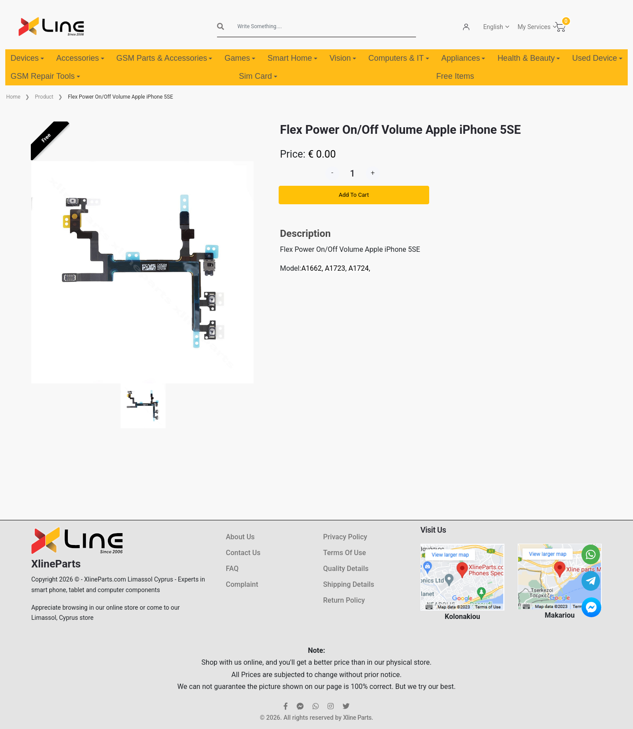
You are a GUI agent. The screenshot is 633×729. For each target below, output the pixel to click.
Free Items (455, 76)
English (493, 26)
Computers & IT (398, 58)
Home (13, 97)
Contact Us (243, 553)
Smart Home (292, 58)
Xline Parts (357, 717)
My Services (534, 26)
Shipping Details (348, 584)
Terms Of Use (344, 553)
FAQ (232, 568)
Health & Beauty (528, 58)
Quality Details (345, 568)
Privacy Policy (345, 537)
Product (44, 97)
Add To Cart (354, 194)
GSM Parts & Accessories (164, 58)
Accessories (80, 58)
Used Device (597, 58)
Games (239, 58)
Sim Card (258, 76)
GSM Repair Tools (45, 76)
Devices (27, 58)
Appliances (463, 58)
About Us (240, 537)
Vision (342, 58)
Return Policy (344, 600)
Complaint (242, 584)
